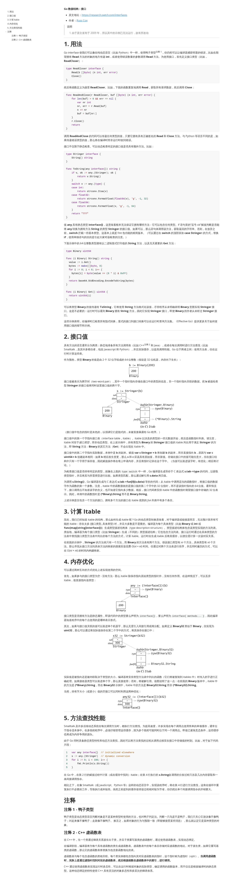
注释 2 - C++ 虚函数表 (21, 39)
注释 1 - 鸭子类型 (19, 35)
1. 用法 (10, 11)
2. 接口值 (11, 15)
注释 (9, 31)
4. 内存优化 (12, 23)
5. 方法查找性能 (14, 27)
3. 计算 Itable (13, 19)
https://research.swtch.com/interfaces (104, 15)
